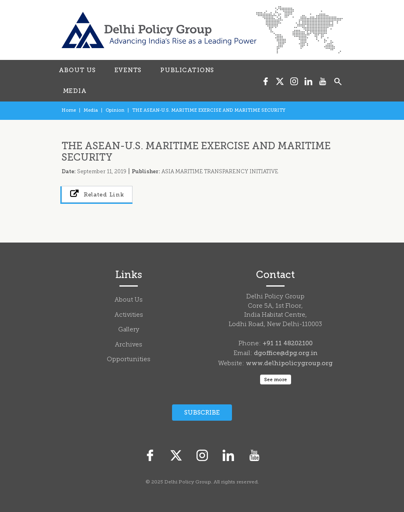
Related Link (97, 194)
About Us (129, 300)
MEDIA (75, 91)
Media (91, 110)
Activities (129, 315)
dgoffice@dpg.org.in (286, 353)
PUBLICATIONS (187, 70)
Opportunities (128, 360)
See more (275, 379)
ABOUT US (77, 70)
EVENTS (128, 70)
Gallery (128, 330)
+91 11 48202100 (288, 343)
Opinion (115, 110)
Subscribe (202, 412)
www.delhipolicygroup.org (289, 363)
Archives (128, 345)
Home (69, 110)
